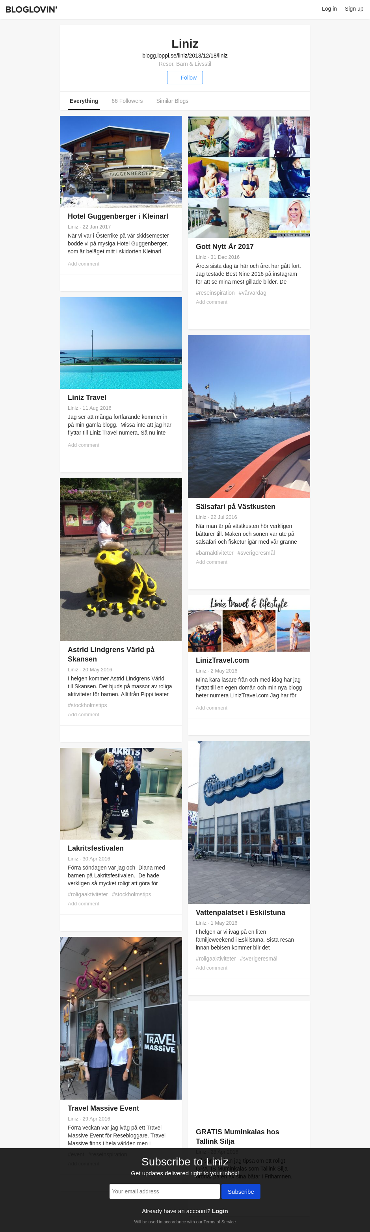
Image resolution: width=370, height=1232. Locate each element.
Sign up (354, 9)
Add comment (83, 264)
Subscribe (241, 1192)
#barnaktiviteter (215, 553)
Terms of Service (219, 1221)
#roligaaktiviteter (216, 958)
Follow (185, 77)
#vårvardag (252, 293)
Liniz (73, 227)
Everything (84, 101)
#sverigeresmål (256, 553)
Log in (329, 9)
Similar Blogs (172, 101)
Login (220, 1211)
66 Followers (127, 101)
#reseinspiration (215, 293)
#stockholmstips (87, 705)
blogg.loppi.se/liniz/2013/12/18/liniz (184, 55)
